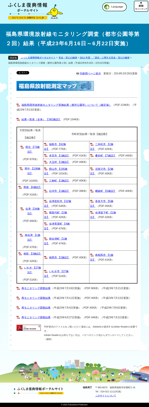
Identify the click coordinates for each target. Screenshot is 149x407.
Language (117, 6)
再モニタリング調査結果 (36, 288)
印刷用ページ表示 (90, 73)
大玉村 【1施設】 (59, 162)
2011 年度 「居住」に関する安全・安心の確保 (105, 57)
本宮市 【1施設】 (59, 155)
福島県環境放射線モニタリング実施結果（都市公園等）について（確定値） (66, 105)
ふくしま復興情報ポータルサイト (38, 57)
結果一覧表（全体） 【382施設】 (41, 119)
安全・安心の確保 (68, 57)
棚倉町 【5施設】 (105, 191)
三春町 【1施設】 (59, 180)
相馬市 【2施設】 (59, 257)
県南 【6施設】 (32, 187)
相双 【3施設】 (32, 253)
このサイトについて (105, 395)
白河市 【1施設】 (59, 191)
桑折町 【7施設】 (105, 155)
